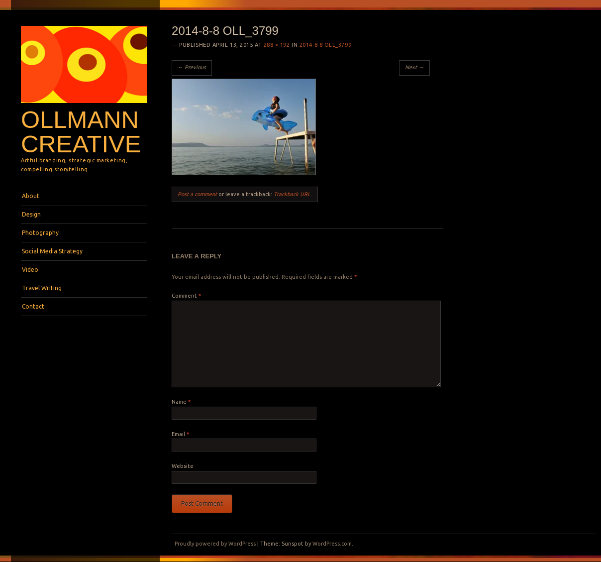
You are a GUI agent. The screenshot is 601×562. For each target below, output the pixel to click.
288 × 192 (277, 45)
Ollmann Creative (81, 131)
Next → (414, 67)
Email (180, 434)
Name (181, 402)
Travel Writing (42, 288)
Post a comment (197, 194)
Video (30, 269)
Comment (186, 296)
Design (31, 214)
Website (183, 466)
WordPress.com (332, 544)
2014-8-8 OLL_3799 (325, 45)
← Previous (192, 67)
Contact (33, 306)
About (30, 196)
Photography (40, 232)
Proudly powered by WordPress (215, 544)
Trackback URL (292, 194)
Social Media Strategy (52, 251)
